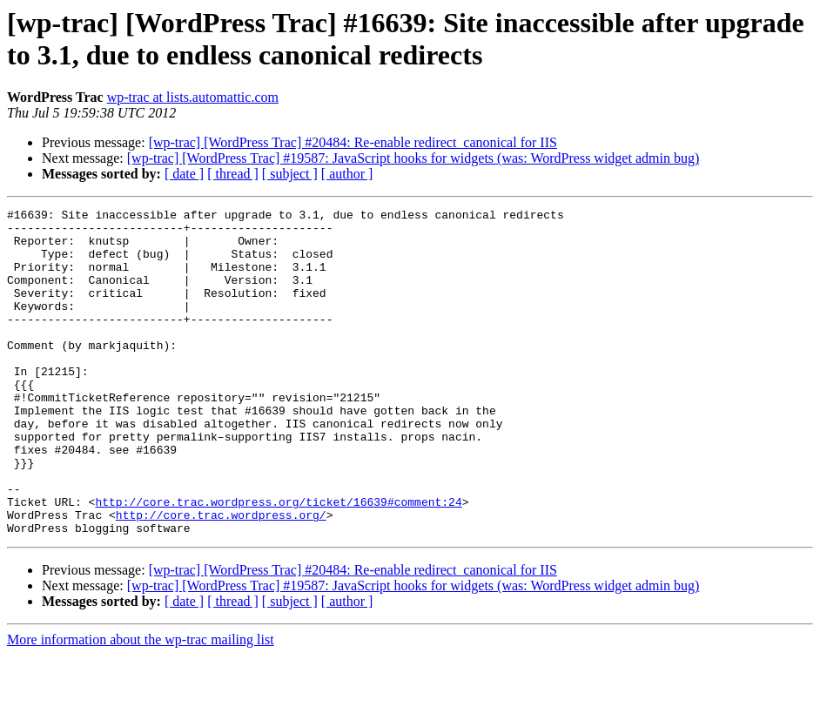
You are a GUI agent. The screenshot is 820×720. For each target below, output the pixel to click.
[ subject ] (290, 173)
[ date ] (184, 173)
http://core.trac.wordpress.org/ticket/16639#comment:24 (278, 561)
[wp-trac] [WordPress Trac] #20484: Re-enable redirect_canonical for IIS (353, 142)
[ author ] (347, 173)
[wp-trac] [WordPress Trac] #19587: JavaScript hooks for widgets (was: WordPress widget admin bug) (413, 158)
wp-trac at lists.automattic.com (193, 97)
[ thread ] (233, 173)
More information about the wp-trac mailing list (140, 704)
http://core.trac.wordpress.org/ (221, 577)
